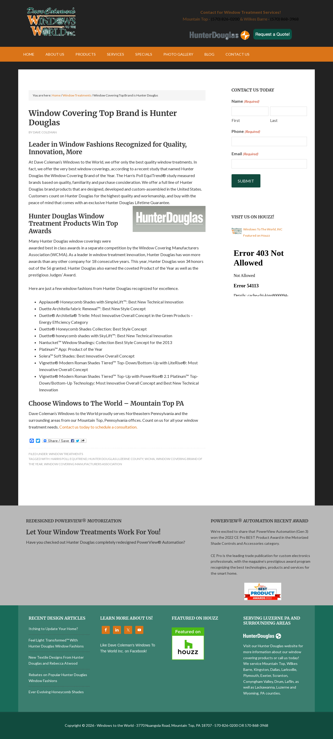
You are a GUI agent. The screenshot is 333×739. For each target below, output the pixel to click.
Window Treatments (66, 454)
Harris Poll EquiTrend (69, 459)
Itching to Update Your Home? (53, 628)
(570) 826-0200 (225, 18)
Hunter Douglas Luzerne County (115, 459)
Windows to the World (92, 22)
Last (274, 120)
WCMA (150, 459)
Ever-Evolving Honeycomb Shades (56, 692)
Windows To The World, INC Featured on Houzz (262, 232)
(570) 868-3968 (284, 18)
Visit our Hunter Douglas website (270, 646)
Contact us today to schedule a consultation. (98, 426)
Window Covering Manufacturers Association (83, 464)
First (236, 120)
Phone (246, 131)
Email (245, 154)
